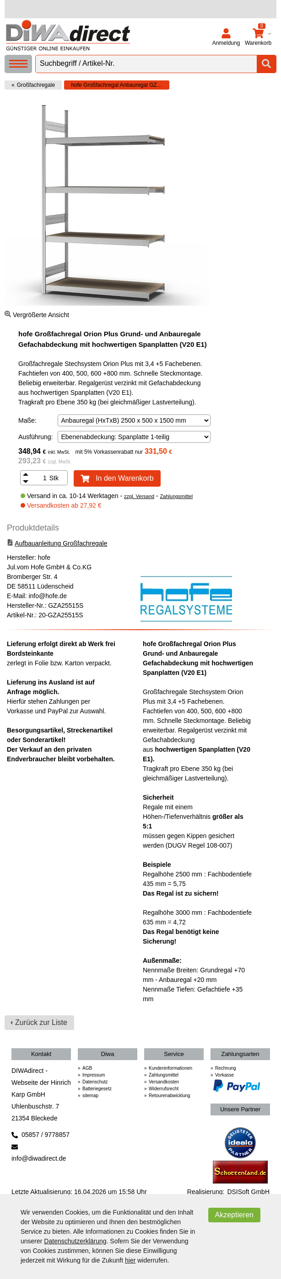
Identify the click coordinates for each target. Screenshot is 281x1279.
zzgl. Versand (139, 496)
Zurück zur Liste (41, 1022)
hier (130, 1260)
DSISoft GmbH (248, 1191)
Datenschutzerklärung (75, 1241)
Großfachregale (36, 85)
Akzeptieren (234, 1215)
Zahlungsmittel (176, 496)
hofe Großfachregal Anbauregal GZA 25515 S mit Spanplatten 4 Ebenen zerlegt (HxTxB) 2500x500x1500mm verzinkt (120, 85)
